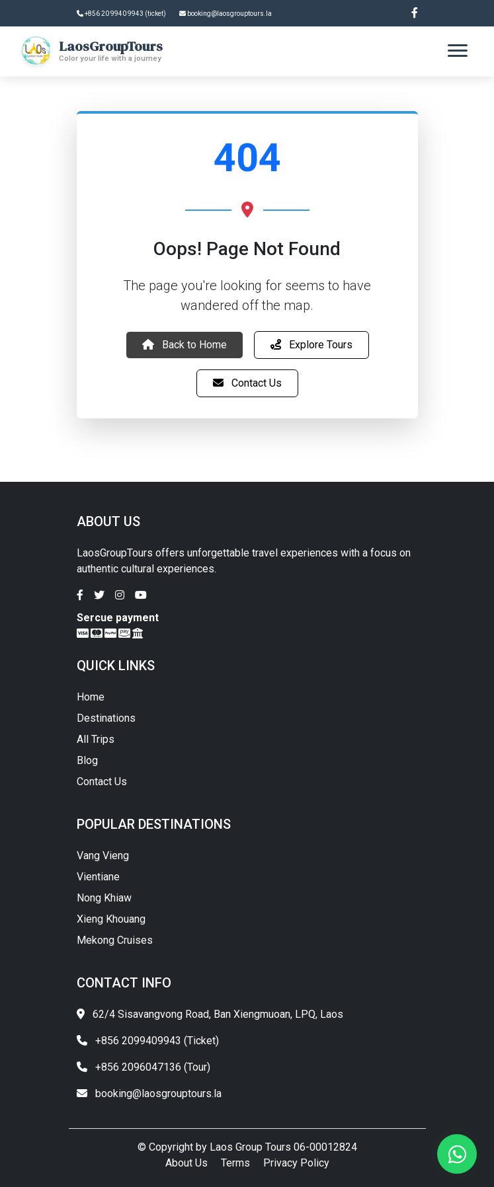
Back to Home (184, 344)
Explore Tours (311, 344)
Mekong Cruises (115, 940)
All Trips (95, 739)
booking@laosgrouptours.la (225, 13)
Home (90, 697)
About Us (186, 1163)
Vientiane (98, 876)
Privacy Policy (296, 1163)
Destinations (106, 718)
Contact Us (247, 383)
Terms (235, 1163)
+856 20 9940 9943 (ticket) (121, 13)
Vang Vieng (103, 855)
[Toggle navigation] (457, 50)
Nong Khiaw (104, 898)
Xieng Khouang (111, 919)
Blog (87, 760)
